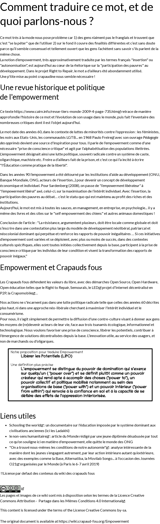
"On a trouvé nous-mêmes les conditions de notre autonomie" (57, 447)
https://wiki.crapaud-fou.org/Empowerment (94, 521)
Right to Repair (61, 71)
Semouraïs (78, 287)
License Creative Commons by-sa (99, 510)
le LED (93, 287)
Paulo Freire (101, 137)
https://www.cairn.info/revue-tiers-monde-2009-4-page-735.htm (66, 111)
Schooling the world (25, 425)
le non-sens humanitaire (27, 436)
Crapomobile (21, 293)
